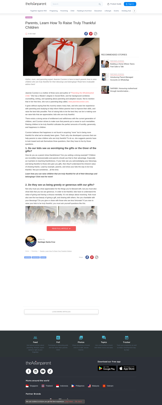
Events (116, 11)
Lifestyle (108, 11)
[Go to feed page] (36, 5)
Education (98, 11)
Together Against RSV (38, 11)
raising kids (36, 256)
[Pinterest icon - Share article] (91, 33)
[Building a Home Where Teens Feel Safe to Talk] (119, 62)
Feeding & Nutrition (84, 11)
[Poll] (58, 342)
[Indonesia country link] (62, 385)
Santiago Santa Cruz (46, 241)
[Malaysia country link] (93, 385)
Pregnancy (54, 11)
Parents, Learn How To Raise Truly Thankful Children (56, 250)
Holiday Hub (126, 11)
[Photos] (81, 342)
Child (72, 11)
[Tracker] (127, 342)
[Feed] (35, 342)
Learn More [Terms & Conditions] (69, 401)
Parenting (64, 11)
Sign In (130, 4)
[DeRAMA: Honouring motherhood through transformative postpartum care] (119, 89)
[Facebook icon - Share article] (86, 33)
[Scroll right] (134, 11)
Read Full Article (61, 228)
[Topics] (104, 342)
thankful (43, 256)
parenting (27, 256)
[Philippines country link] (78, 385)
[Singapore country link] (32, 385)
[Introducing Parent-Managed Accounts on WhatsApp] (119, 76)
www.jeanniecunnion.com (78, 101)
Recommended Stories (114, 54)
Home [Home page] (27, 250)
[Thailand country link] (47, 385)
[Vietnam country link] (108, 385)
